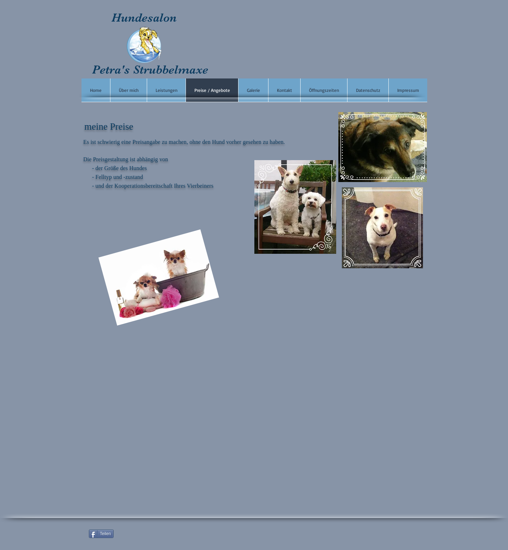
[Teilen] (101, 533)
